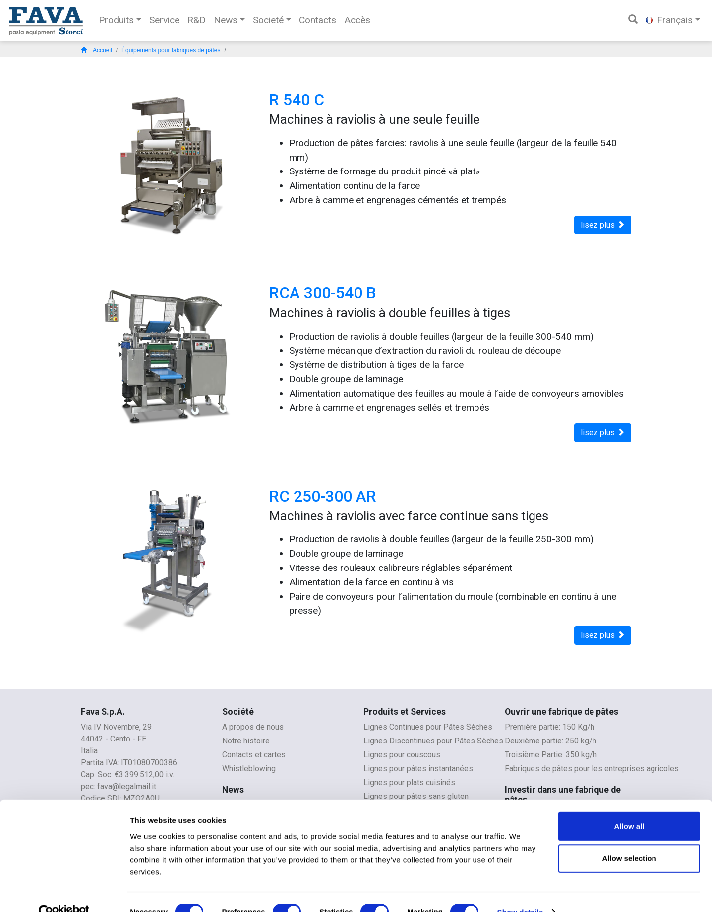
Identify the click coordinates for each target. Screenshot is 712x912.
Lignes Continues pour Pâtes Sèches (427, 727)
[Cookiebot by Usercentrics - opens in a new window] (64, 892)
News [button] (225, 20)
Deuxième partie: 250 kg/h (550, 740)
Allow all (629, 806)
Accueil (96, 50)
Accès (357, 20)
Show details (520, 892)
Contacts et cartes (254, 754)
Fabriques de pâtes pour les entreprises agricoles (592, 768)
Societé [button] (268, 20)
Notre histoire (246, 740)
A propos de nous (253, 727)
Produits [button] (116, 20)
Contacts (317, 20)
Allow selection (629, 839)
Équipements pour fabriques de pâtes (170, 50)
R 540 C (296, 99)
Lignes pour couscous (401, 754)
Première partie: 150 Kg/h (549, 727)
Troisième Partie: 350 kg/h (551, 754)
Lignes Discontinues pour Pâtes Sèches (433, 740)
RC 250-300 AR (322, 496)
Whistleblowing (249, 768)
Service (164, 20)
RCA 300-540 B (322, 293)
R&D (196, 20)
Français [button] (669, 20)
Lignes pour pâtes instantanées (418, 768)
